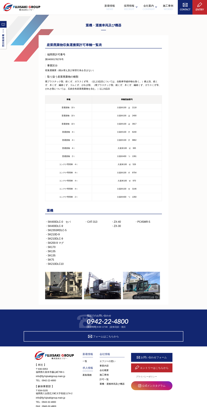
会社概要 (104, 356)
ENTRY (199, 6)
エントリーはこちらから (152, 354)
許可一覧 (104, 365)
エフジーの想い (108, 347)
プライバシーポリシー (146, 363)
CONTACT (185, 7)
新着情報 (110, 7)
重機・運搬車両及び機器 (112, 370)
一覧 (85, 347)
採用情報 (129, 7)
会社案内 (148, 7)
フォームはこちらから (133, 322)
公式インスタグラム (151, 372)
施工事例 (168, 7)
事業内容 (104, 352)
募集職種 (87, 361)
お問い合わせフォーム (152, 343)
